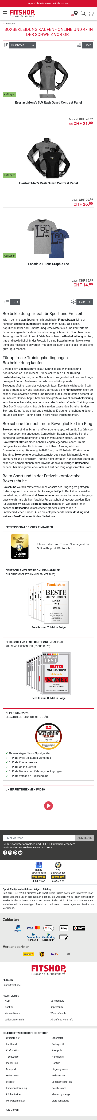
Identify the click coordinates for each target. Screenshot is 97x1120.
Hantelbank (58, 1056)
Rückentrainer (13, 1094)
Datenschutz (57, 1000)
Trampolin (57, 1050)
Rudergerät (58, 1044)
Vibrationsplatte (60, 1100)
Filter (87, 45)
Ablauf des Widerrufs (62, 1019)
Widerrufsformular (15, 1019)
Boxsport (10, 23)
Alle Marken (12, 1109)
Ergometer (57, 1037)
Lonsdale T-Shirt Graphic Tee (48, 264)
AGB (7, 1000)
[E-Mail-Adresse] (39, 838)
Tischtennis (12, 1056)
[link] (20, 546)
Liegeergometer (60, 1069)
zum (12, 985)
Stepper (10, 1081)
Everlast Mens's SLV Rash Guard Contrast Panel (48, 102)
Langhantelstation (62, 1081)
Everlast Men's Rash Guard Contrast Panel (48, 183)
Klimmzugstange (61, 1094)
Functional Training (16, 1088)
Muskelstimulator (15, 1100)
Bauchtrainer (59, 1088)
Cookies (9, 1007)
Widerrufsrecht (59, 1013)
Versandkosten (13, 1013)
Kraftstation (12, 1050)
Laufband (11, 1044)
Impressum (57, 1007)
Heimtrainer (12, 1075)
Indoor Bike (12, 1063)
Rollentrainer (58, 1075)
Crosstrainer (13, 1037)
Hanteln (56, 1063)
